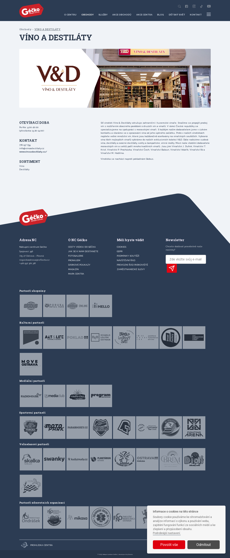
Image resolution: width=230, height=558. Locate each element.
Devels (130, 554)
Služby (103, 14)
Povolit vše (169, 545)
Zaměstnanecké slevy (131, 269)
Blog (160, 14)
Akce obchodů (121, 14)
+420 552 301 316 (27, 263)
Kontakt (196, 14)
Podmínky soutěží (128, 256)
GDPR (119, 251)
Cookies (121, 247)
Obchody (87, 14)
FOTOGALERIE (75, 256)
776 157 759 (24, 145)
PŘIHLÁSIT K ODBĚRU (172, 268)
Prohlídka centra (37, 545)
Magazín (73, 269)
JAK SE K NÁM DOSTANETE (83, 251)
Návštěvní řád (126, 260)
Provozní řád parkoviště (132, 265)
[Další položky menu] (208, 14)
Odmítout (203, 545)
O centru (70, 14)
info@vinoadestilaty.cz (31, 148)
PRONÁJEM (74, 260)
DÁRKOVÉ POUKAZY (79, 265)
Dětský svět (177, 14)
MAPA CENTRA (76, 274)
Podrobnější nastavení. (167, 533)
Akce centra (144, 14)
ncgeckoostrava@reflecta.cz (34, 260)
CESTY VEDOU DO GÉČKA (82, 247)
